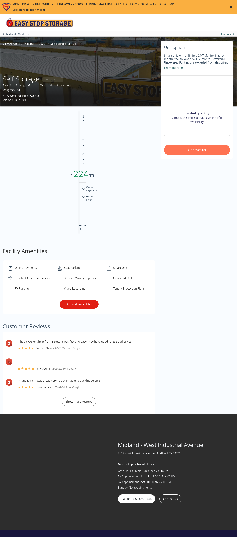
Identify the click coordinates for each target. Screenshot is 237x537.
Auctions (109, 512)
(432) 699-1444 (12, 90)
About (107, 505)
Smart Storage (154, 519)
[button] (18, 530)
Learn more (173, 68)
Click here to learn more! (28, 10)
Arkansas (192, 505)
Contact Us (110, 519)
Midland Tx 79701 (35, 44)
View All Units (11, 44)
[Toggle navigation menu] (231, 22)
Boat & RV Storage (157, 505)
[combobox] (43, 519)
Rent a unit (227, 34)
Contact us (197, 175)
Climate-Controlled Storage (162, 512)
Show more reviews (79, 355)
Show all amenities (79, 257)
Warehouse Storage (158, 526)
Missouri (192, 512)
